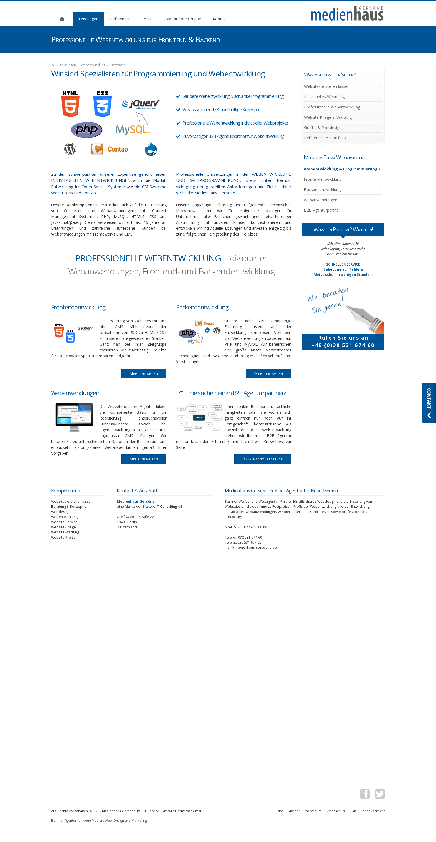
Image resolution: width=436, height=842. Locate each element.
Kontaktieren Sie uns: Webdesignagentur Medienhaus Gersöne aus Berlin (429, 403)
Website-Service (64, 522)
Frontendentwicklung (78, 307)
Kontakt (220, 18)
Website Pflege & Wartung (328, 117)
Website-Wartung (65, 532)
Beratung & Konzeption (69, 506)
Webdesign (60, 511)
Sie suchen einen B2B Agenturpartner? (237, 393)
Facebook (365, 794)
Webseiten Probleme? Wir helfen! (343, 229)
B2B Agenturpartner (262, 459)
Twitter (380, 794)
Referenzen (120, 18)
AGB (353, 811)
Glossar (294, 811)
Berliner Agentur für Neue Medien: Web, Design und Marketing (99, 820)
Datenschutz (335, 811)
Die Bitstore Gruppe (183, 18)
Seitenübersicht (373, 811)
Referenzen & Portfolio (325, 137)
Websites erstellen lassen (327, 86)
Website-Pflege (63, 527)
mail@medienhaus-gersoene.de (251, 547)
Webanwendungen (75, 393)
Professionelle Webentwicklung (332, 107)
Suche (278, 811)
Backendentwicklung (202, 307)
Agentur (62, 19)
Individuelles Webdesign (325, 96)
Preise (147, 18)
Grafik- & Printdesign (322, 127)
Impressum (312, 811)
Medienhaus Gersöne (53, 65)
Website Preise (63, 537)
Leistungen (88, 18)
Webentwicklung (93, 65)
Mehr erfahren (143, 373)
